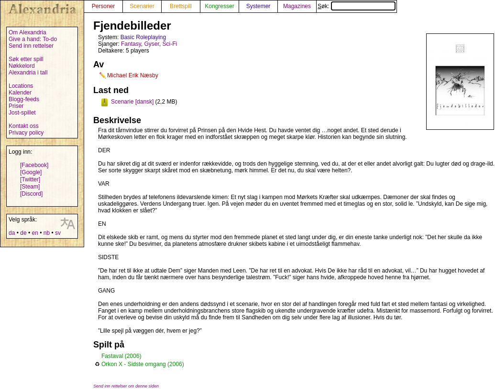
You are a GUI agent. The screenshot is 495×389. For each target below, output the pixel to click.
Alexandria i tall (28, 72)
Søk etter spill (26, 59)
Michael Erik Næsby (132, 75)
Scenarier (142, 6)
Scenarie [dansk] (132, 101)
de (23, 233)
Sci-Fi (170, 44)
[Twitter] (30, 179)
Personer (103, 6)
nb (47, 233)
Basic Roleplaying (143, 37)
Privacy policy (26, 132)
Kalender (20, 92)
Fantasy (131, 44)
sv (58, 233)
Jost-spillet (22, 112)
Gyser (151, 44)
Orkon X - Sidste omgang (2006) (142, 364)
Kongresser (219, 6)
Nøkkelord (22, 66)
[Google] (31, 172)
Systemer (258, 6)
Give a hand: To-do (33, 39)
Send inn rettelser (31, 45)
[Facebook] (34, 165)
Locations (21, 86)
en (35, 233)
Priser (16, 106)
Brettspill (181, 6)
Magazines (297, 6)
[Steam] (30, 186)
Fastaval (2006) (121, 356)
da (12, 233)
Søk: (357, 6)
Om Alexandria (27, 32)
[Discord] (31, 193)
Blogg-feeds (24, 99)
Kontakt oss (24, 126)
